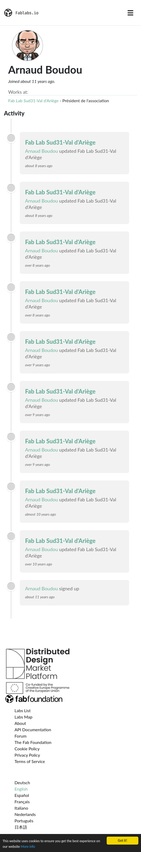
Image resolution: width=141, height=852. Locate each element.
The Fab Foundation (33, 742)
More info (28, 847)
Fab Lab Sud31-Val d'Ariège (33, 100)
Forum (20, 735)
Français (22, 801)
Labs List (23, 710)
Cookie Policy (27, 748)
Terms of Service (30, 761)
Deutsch (22, 782)
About (20, 723)
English (21, 788)
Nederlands (25, 814)
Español (22, 795)
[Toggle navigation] (130, 13)
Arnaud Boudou (41, 151)
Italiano (21, 807)
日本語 (21, 826)
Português (24, 820)
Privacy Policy (27, 754)
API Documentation (33, 729)
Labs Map (23, 716)
